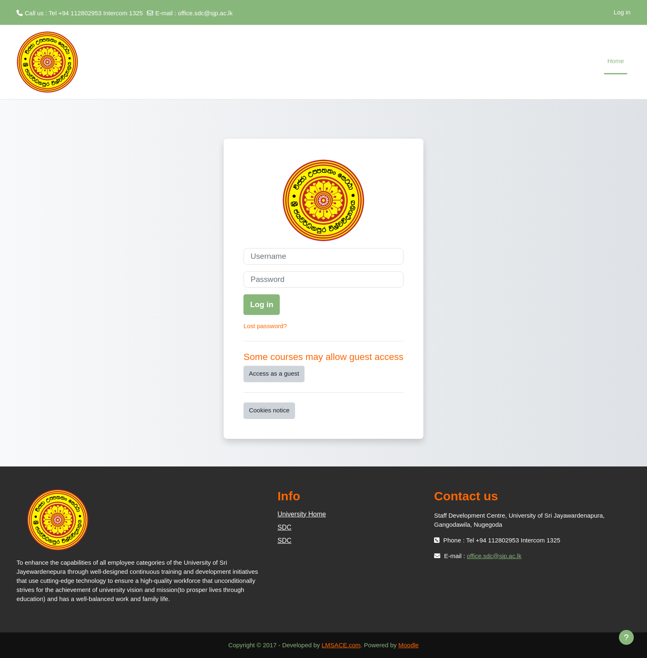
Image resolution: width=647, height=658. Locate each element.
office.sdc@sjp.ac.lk (205, 13)
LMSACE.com (341, 645)
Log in (622, 12)
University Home (302, 514)
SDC (285, 527)
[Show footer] (626, 637)
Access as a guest (274, 373)
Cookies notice (269, 410)
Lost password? (265, 325)
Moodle (408, 645)
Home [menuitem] (615, 60)
